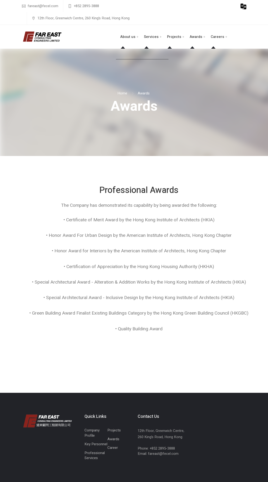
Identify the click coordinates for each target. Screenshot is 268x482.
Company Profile (92, 433)
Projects (174, 36)
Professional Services (94, 455)
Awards (196, 36)
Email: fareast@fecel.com (158, 453)
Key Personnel (95, 444)
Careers (217, 36)
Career (112, 447)
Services (151, 36)
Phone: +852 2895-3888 (156, 448)
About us (127, 36)
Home (122, 93)
